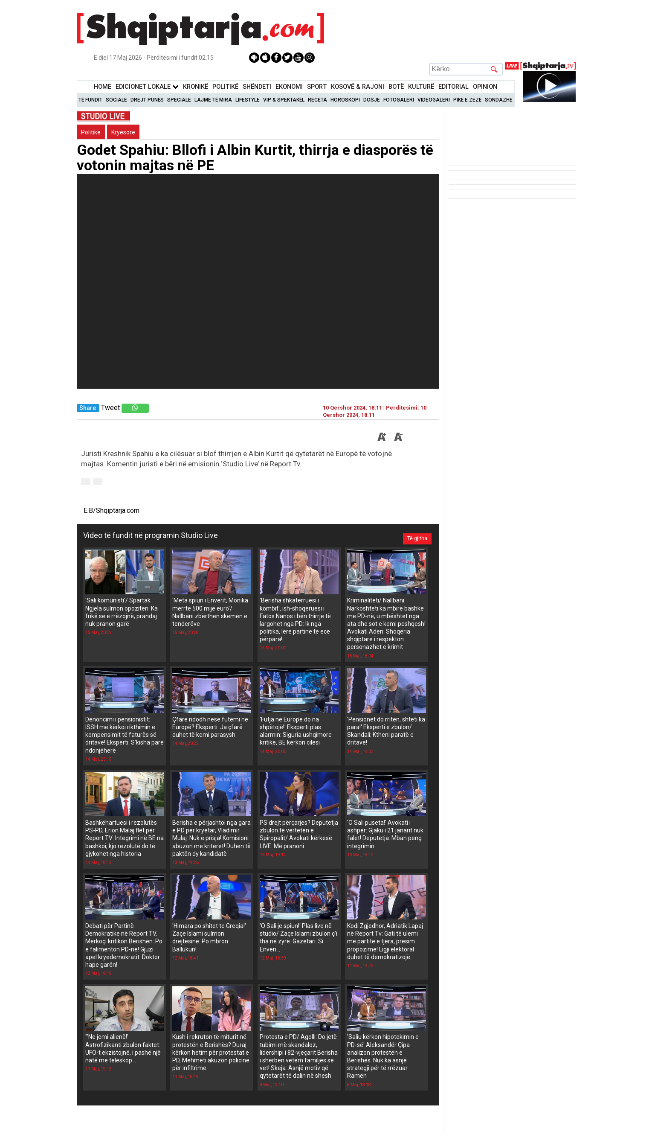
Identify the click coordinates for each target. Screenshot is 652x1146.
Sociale (116, 100)
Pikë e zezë (467, 100)
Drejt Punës (147, 100)
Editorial (453, 86)
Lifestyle (247, 100)
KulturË (421, 86)
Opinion (485, 86)
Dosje (371, 100)
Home (102, 86)
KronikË (195, 86)
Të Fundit (90, 100)
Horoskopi (345, 100)
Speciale (179, 100)
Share (87, 408)
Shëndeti (257, 86)
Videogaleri (433, 100)
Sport (317, 86)
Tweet (110, 408)
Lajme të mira (213, 100)
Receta (317, 100)
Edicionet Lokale (147, 86)
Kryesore (123, 132)
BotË (396, 86)
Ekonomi (289, 86)
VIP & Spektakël (283, 100)
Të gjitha (414, 535)
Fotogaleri (398, 100)
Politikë (225, 86)
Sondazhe (499, 100)
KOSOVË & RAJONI (357, 86)
